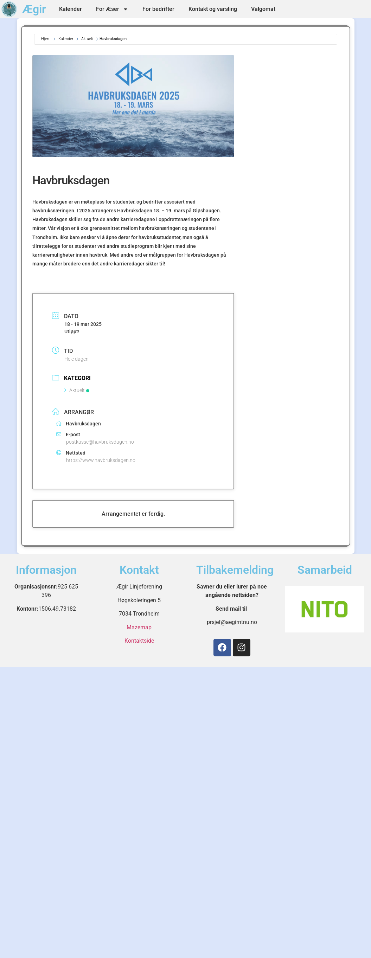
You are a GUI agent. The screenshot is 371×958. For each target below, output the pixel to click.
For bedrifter (158, 9)
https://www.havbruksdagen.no (100, 460)
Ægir (34, 9)
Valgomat (263, 9)
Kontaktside (139, 640)
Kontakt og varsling (212, 9)
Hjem (46, 39)
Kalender (70, 9)
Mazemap (139, 627)
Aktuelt (87, 39)
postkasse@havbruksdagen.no (100, 442)
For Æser (112, 9)
